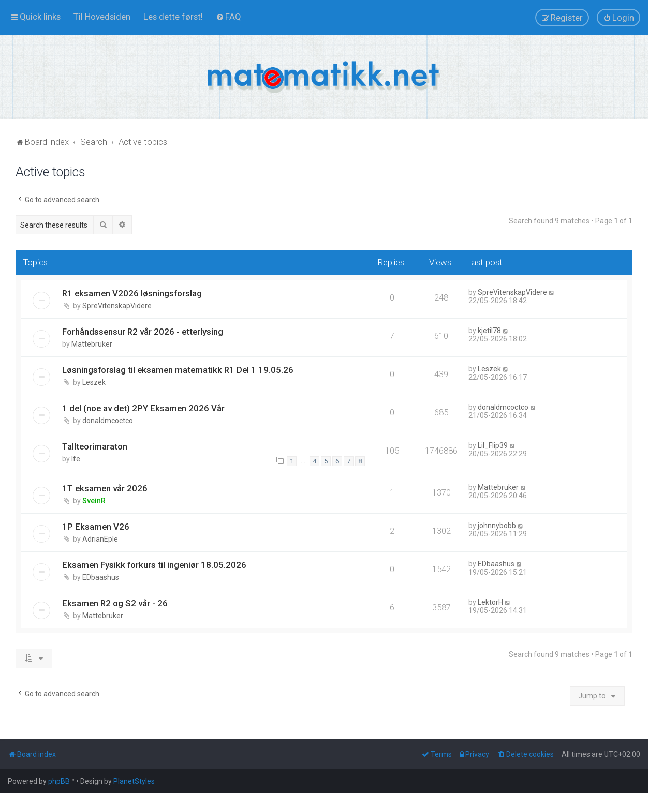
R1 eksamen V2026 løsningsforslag (132, 293)
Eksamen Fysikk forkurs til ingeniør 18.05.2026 (154, 565)
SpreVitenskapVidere (117, 306)
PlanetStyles (134, 781)
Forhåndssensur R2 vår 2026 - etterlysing (142, 331)
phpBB (59, 781)
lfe (75, 459)
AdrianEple (100, 539)
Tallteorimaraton (94, 446)
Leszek (94, 382)
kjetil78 (489, 330)
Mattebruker (91, 344)
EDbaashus (100, 577)
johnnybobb (497, 525)
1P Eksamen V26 (95, 526)
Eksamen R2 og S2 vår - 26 (115, 603)
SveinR (94, 501)
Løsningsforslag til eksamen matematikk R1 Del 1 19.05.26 (177, 370)
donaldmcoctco (107, 420)
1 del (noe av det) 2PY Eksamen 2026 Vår (143, 408)
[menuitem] (102, 16)
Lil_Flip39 (493, 445)
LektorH (490, 602)
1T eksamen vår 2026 (105, 488)
